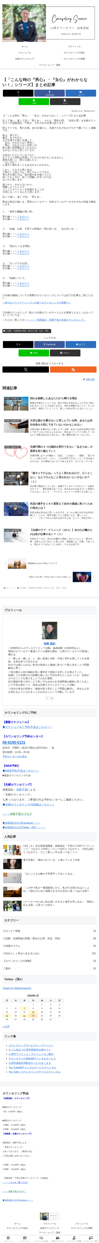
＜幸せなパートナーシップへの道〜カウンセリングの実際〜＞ (36, 302)
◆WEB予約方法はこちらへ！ (20, 771)
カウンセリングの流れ (17, 1228)
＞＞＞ (17, 814)
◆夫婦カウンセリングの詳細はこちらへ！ (28, 805)
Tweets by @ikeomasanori (16, 988)
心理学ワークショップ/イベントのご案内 (31, 1054)
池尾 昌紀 (49, 644)
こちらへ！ (23, 216)
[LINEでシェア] (34, 101)
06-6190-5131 (13, 743)
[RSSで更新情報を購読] (73, 369)
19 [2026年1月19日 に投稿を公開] (7, 1016)
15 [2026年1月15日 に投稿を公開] (33, 1012)
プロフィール (49, 1224)
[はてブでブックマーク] (81, 93)
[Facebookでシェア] (49, 93)
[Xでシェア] (18, 93)
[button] (65, 101)
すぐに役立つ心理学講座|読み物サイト (30, 1050)
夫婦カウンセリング (49, 1228)
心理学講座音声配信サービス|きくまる (30, 1063)
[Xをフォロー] (25, 369)
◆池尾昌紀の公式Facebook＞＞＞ (21, 823)
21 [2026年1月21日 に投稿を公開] (24, 1016)
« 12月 (6, 1027)
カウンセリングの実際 (81, 1228)
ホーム (17, 1224)
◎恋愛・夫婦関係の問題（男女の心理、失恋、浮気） (26, 331)
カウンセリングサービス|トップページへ (31, 1045)
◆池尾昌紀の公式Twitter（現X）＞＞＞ (24, 828)
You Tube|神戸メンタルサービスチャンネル (32, 1068)
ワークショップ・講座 (49, 1233)
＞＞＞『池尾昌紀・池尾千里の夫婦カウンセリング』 (56, 320)
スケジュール (81, 1224)
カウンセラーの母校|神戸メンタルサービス (32, 1059)
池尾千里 (21, 790)
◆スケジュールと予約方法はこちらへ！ (27, 727)
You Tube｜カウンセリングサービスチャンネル (35, 1072)
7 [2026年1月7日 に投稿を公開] (24, 1009)
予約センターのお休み (14, 757)
